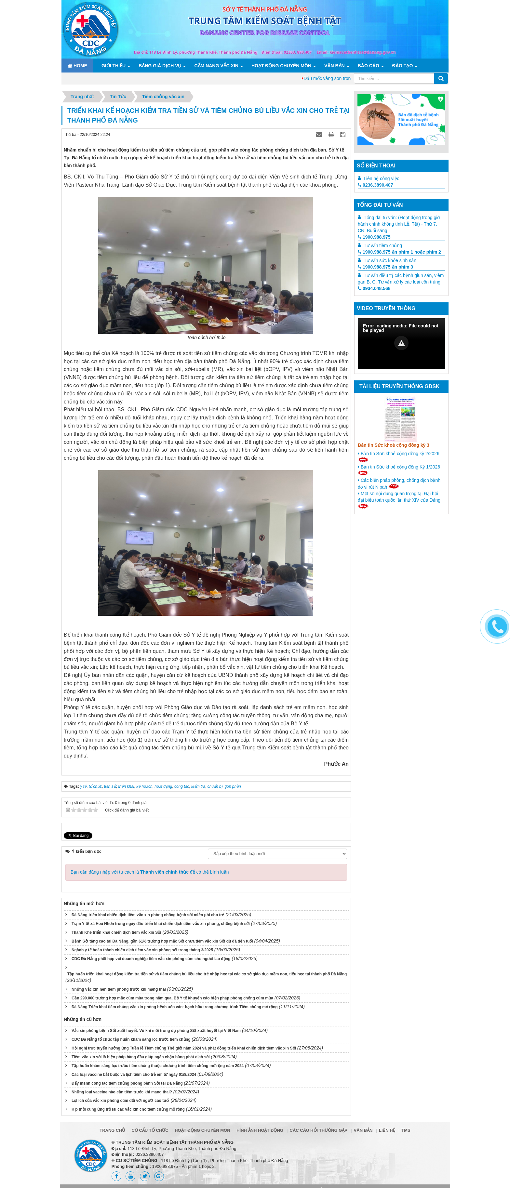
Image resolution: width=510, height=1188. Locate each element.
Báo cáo (368, 65)
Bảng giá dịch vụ (160, 65)
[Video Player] (401, 343)
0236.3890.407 (375, 185)
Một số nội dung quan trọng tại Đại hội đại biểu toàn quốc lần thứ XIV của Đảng (399, 499)
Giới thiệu (113, 65)
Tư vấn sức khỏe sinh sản (390, 260)
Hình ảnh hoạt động (259, 1130)
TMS (405, 1130)
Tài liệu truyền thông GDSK (399, 386)
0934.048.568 (374, 288)
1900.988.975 (374, 237)
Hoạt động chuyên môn (281, 65)
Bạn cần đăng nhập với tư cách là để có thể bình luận (150, 872)
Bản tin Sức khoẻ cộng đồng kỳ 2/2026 (398, 456)
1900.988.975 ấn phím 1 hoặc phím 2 (399, 252)
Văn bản (334, 65)
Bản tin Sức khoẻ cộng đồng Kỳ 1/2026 (399, 469)
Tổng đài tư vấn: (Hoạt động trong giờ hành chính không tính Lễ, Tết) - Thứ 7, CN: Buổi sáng (399, 224)
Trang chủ (112, 1130)
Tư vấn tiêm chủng (383, 245)
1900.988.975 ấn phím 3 (385, 267)
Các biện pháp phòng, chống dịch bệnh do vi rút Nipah (399, 484)
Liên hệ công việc (381, 178)
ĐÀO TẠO (402, 65)
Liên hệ (387, 1130)
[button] (401, 343)
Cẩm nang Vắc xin (216, 65)
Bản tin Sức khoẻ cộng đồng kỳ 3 (393, 445)
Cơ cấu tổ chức (149, 1130)
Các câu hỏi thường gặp (318, 1130)
